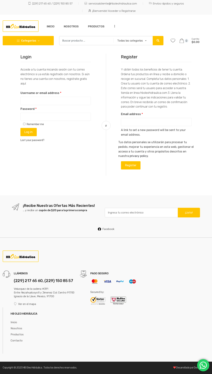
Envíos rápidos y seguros (166, 3)
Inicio (50, 26)
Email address (132, 114)
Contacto (17, 340)
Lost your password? (32, 140)
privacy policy (139, 156)
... (113, 26)
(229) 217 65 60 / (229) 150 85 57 (50, 3)
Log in (28, 132)
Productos (96, 26)
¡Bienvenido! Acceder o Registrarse (112, 11)
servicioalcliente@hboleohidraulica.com (110, 3)
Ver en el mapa (25, 304)
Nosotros (71, 26)
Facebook (106, 229)
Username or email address (40, 93)
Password (28, 109)
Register (130, 165)
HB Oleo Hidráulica (32, 367)
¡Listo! (189, 212)
